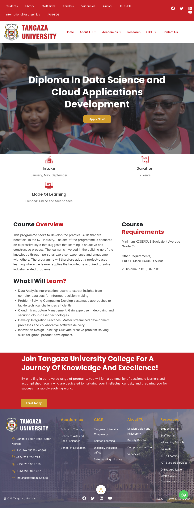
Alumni (107, 6)
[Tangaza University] (30, 32)
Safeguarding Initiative (108, 459)
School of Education (73, 447)
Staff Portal (168, 435)
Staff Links (48, 6)
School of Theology (73, 429)
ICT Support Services (174, 462)
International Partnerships (23, 14)
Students (12, 6)
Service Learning (104, 440)
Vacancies (88, 6)
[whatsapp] (183, 494)
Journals (166, 449)
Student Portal (170, 428)
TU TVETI (125, 6)
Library (29, 6)
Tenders (68, 6)
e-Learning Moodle (172, 442)
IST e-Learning (170, 456)
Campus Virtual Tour (140, 447)
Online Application (172, 469)
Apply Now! (97, 119)
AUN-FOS (53, 14)
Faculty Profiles (136, 440)
